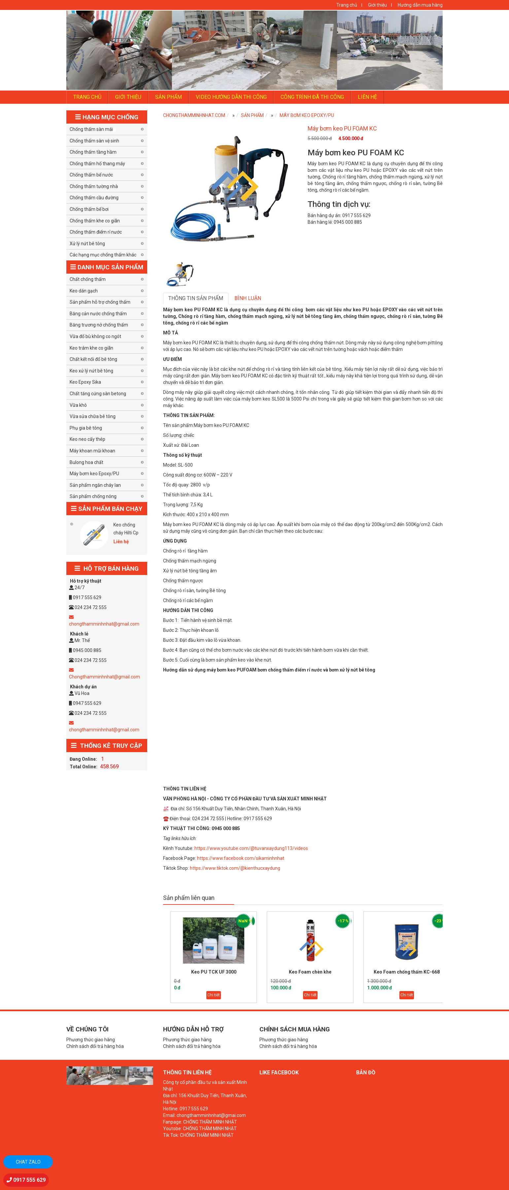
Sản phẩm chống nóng (93, 496)
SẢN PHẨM (168, 97)
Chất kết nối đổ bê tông (93, 359)
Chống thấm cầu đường (94, 197)
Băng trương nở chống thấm (99, 324)
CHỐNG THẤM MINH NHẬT (210, 1122)
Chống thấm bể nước (91, 174)
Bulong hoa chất (86, 462)
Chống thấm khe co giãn (95, 220)
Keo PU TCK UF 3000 (232, 972)
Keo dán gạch (84, 290)
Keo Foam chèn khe (329, 972)
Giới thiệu (377, 5)
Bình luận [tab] (247, 298)
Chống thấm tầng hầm (93, 152)
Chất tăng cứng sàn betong (98, 393)
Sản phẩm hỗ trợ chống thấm (100, 302)
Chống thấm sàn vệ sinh (94, 140)
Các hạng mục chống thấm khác (103, 254)
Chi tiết (232, 995)
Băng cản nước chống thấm (98, 313)
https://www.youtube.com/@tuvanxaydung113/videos (251, 848)
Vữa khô (78, 405)
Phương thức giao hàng (90, 1039)
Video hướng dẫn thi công (231, 97)
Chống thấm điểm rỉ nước (96, 232)
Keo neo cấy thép (87, 439)
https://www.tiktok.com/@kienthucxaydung (235, 868)
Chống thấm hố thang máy (97, 163)
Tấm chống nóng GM (67, 528)
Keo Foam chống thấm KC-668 (426, 972)
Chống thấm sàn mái (91, 129)
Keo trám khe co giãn (91, 348)
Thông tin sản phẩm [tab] (195, 298)
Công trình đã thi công (312, 97)
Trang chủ (346, 5)
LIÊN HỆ (367, 97)
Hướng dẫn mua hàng (420, 5)
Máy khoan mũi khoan (92, 450)
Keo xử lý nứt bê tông (91, 370)
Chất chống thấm (88, 279)
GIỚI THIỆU (128, 97)
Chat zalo (28, 1162)
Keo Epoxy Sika (85, 382)
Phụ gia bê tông (86, 428)
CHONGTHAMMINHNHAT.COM (194, 115)
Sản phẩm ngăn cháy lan (95, 485)
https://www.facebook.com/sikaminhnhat (240, 858)
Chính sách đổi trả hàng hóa (95, 1046)
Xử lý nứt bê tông (87, 243)
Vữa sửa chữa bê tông (93, 416)
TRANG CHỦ (87, 97)
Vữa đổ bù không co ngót (95, 336)
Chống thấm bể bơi (89, 209)
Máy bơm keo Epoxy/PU (307, 115)
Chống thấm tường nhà (94, 186)
